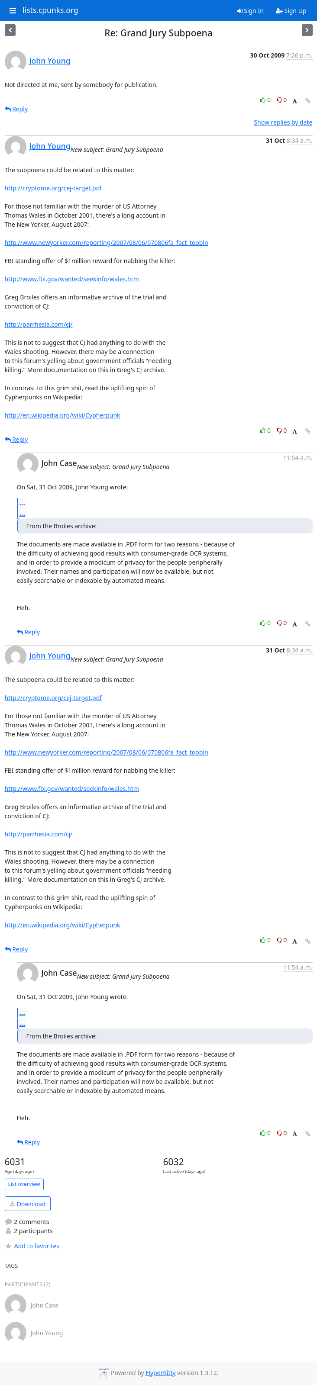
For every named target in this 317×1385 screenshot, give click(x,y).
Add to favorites (32, 1246)
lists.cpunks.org (50, 10)
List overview (24, 1184)
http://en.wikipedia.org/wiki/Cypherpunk (62, 415)
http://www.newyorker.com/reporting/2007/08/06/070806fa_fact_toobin (106, 242)
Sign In (250, 10)
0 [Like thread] (266, 100)
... (22, 503)
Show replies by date (283, 122)
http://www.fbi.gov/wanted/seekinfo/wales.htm (72, 279)
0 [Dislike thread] (282, 100)
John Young (50, 60)
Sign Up (291, 10)
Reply (16, 109)
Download (27, 1204)
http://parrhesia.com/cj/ (39, 324)
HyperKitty (160, 1373)
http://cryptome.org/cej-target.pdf (53, 188)
